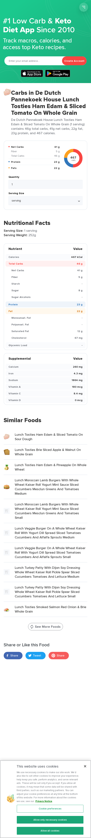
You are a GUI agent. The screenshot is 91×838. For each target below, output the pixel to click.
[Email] (33, 60)
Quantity (13, 176)
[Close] (85, 768)
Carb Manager (22, 8)
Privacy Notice (43, 803)
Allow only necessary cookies (50, 822)
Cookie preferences (50, 811)
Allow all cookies (50, 833)
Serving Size (16, 193)
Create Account (74, 61)
